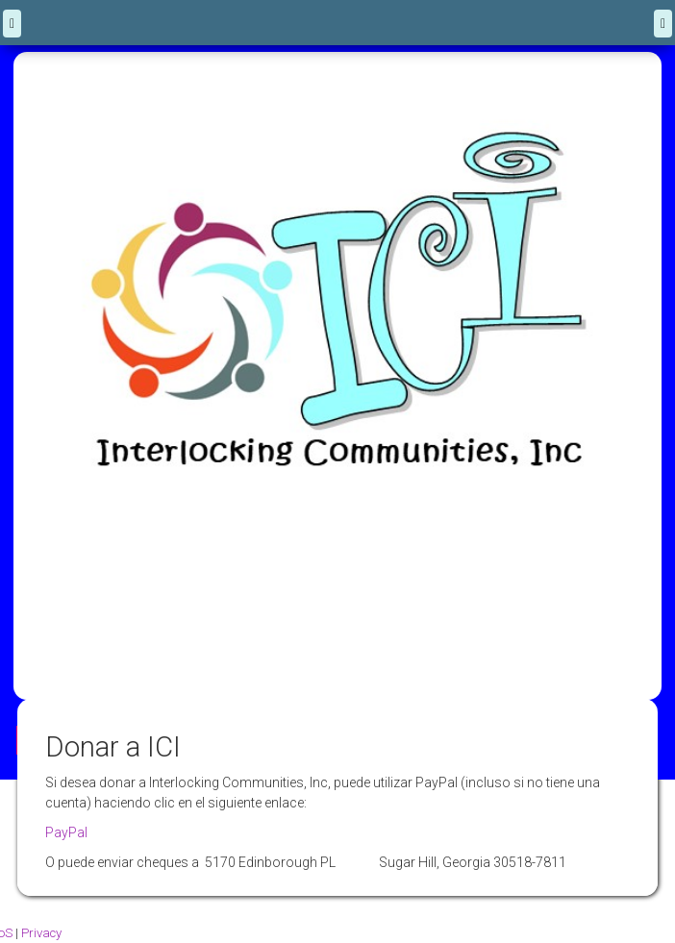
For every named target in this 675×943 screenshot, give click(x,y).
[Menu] (663, 23)
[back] (12, 23)
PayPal (66, 832)
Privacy (41, 933)
